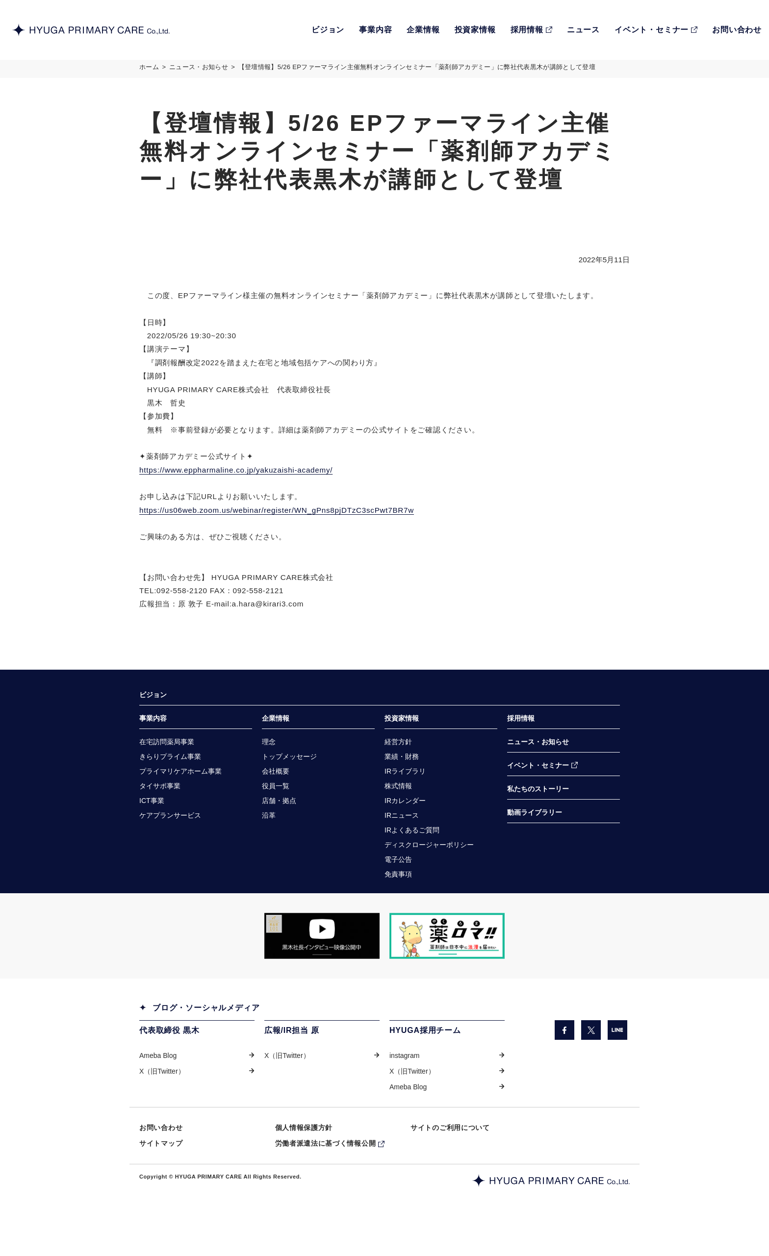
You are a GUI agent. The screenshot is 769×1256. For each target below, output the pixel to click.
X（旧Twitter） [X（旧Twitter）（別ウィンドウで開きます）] (162, 1099)
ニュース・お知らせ (198, 70)
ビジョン (153, 716)
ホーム (149, 70)
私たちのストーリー (538, 812)
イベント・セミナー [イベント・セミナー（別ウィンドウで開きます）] (538, 788)
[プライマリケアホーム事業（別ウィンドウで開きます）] (180, 795)
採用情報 (521, 740)
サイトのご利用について (450, 1156)
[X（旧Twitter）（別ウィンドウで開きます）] (591, 1057)
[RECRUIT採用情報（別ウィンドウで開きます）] (531, 30)
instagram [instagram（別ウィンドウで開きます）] (404, 1083)
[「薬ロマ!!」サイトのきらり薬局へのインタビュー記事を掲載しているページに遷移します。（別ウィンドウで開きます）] (447, 963)
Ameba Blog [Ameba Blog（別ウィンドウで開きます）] (158, 1083)
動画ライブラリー (534, 836)
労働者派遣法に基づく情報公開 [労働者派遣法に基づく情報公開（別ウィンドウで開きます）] (325, 1173)
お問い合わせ (160, 1156)
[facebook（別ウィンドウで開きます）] (564, 1057)
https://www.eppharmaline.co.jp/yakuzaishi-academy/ (241, 483)
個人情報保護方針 (304, 1156)
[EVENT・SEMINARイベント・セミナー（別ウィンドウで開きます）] (656, 30)
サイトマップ (160, 1173)
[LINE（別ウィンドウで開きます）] (617, 1057)
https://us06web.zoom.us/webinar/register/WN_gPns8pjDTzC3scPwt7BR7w (284, 526)
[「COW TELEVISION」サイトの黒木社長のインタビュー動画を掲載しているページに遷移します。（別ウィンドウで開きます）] (322, 963)
